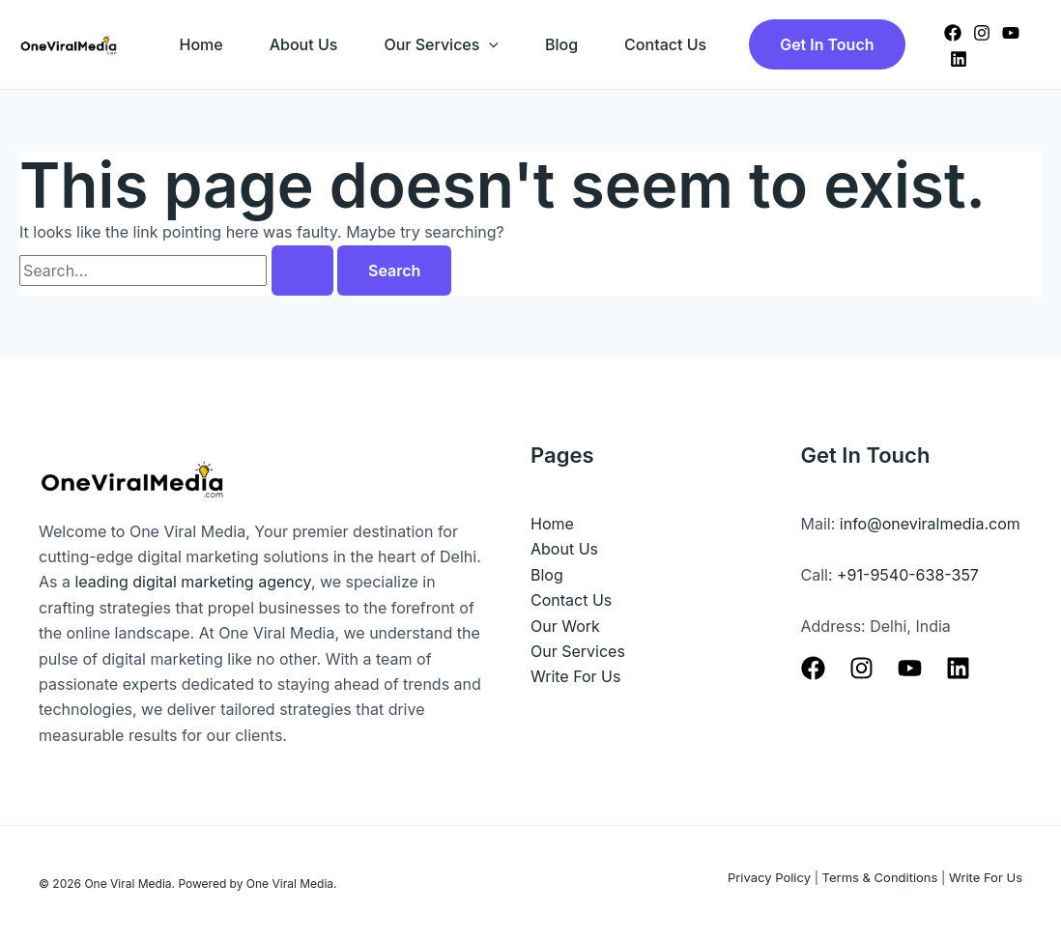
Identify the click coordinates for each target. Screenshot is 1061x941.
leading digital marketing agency (192, 581)
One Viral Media (127, 883)
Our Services (441, 44)
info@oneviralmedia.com (930, 523)
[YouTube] (1010, 33)
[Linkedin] (958, 59)
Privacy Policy (769, 877)
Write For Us (575, 676)
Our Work (565, 626)
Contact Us (665, 44)
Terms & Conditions (880, 877)
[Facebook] (952, 33)
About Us (304, 44)
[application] (489, 44)
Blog (561, 44)
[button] (826, 44)
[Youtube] (910, 668)
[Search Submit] (302, 270)
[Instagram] (981, 33)
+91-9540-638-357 (908, 575)
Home (201, 44)
